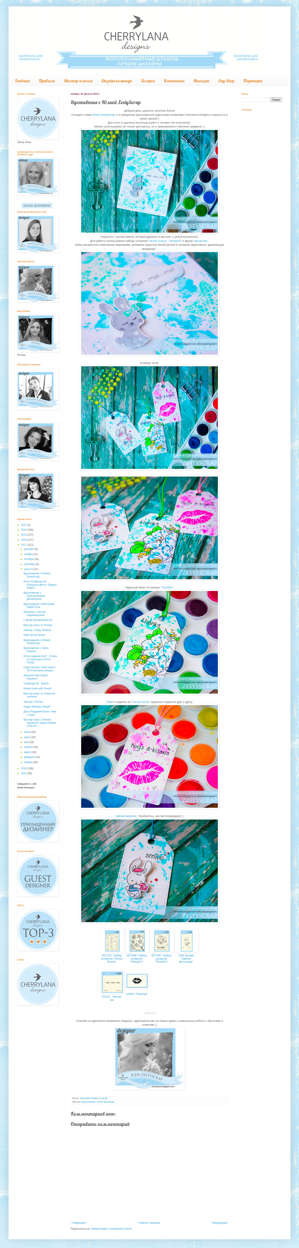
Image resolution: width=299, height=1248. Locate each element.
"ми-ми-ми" (200, 240)
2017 (24, 544)
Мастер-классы (78, 80)
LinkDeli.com (149, 1013)
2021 (24, 524)
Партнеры (252, 80)
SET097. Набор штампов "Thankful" (161, 958)
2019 (24, 534)
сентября (30, 564)
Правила (47, 80)
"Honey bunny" (157, 240)
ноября (28, 554)
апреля (28, 747)
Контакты (174, 80)
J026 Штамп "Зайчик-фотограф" (186, 958)
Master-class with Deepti (37, 688)
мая (26, 742)
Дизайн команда (116, 80)
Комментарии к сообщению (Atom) (111, 1228)
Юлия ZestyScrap (103, 114)
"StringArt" (175, 240)
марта (28, 752)
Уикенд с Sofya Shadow (37, 630)
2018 (24, 539)
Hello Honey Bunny (34, 635)
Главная (22, 80)
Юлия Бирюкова (105, 1101)
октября (29, 559)
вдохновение (88, 1101)
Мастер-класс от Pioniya (37, 625)
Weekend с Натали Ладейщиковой (34, 613)
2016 (24, 768)
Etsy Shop (226, 80)
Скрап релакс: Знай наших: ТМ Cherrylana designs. (39, 669)
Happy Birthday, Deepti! (36, 706)
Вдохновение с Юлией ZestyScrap (36, 575)
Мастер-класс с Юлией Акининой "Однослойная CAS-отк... (39, 722)
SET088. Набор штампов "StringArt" (136, 958)
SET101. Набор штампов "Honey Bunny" (112, 958)
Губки (109, 701)
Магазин (201, 80)
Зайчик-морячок (126, 816)
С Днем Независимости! (37, 620)
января (28, 762)
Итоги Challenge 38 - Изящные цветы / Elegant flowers (40, 584)
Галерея (148, 80)
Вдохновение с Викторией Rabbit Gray (38, 605)
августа (29, 569)
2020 (24, 529)
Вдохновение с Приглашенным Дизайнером (34, 595)
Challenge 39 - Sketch (36, 683)
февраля (29, 757)
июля (27, 732)
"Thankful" (166, 587)
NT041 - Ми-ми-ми (112, 998)
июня (27, 737)
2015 (24, 773)
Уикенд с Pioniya (33, 701)
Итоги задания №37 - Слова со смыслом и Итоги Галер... (40, 659)
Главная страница (149, 1222)
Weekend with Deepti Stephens (35, 677)
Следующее (79, 1222)
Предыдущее (219, 1222)
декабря (29, 549)
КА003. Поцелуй (136, 993)
